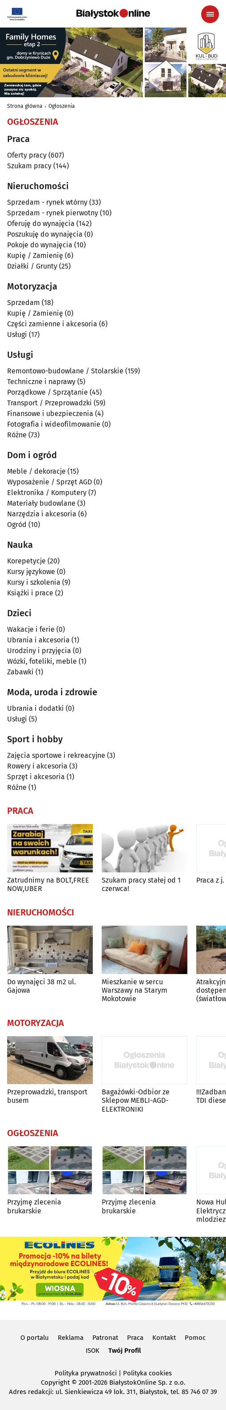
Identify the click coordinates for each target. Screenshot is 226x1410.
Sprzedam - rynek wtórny (47, 202)
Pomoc (195, 1338)
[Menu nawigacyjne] (210, 14)
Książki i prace (30, 593)
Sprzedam (23, 302)
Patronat (105, 1338)
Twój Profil (124, 1351)
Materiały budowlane (41, 503)
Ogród (17, 524)
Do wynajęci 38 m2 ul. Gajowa (41, 986)
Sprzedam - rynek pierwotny (52, 213)
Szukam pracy (29, 166)
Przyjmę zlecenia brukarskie (34, 1206)
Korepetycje (26, 561)
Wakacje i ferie (31, 629)
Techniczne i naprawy (41, 381)
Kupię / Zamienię (35, 255)
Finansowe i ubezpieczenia (50, 413)
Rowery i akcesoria (37, 766)
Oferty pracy (27, 155)
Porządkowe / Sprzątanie (47, 392)
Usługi (17, 334)
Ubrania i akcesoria (38, 640)
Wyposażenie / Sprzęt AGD (49, 482)
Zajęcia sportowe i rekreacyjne (56, 755)
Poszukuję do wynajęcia (45, 234)
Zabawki (20, 672)
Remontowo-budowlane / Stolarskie (65, 371)
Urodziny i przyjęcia (39, 650)
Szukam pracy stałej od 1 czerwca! (141, 884)
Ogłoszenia (61, 106)
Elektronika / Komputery (47, 492)
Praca (135, 1338)
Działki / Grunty (32, 266)
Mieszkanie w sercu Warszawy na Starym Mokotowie (134, 990)
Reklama (70, 1338)
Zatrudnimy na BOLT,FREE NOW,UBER (48, 884)
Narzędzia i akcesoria (41, 514)
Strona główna (25, 106)
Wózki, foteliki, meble (42, 661)
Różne (17, 435)
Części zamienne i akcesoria (52, 324)
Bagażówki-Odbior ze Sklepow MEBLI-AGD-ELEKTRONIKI (136, 1100)
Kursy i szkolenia (33, 582)
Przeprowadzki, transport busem (47, 1096)
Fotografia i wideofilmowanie (53, 424)
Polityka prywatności (86, 1373)
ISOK (92, 1351)
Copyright (55, 1382)
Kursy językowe (31, 571)
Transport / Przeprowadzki (49, 403)
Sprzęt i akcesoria (36, 776)
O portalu (34, 1338)
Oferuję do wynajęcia (41, 223)
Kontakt (164, 1338)
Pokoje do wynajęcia (39, 245)
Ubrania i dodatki (35, 708)
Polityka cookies (147, 1373)
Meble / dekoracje (36, 471)
